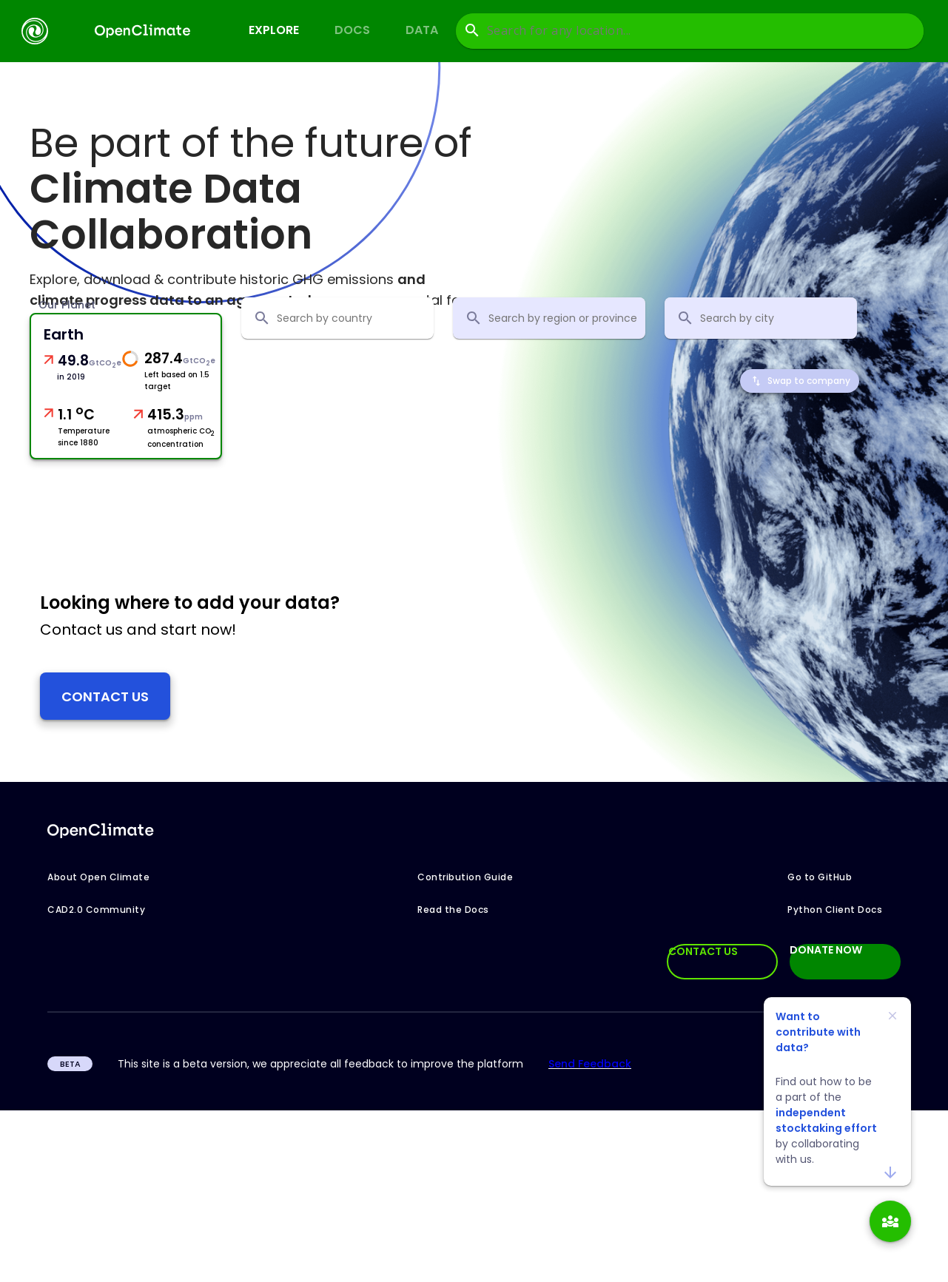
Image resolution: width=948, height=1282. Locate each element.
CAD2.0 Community (96, 910)
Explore (274, 29)
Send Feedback (589, 1064)
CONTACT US (703, 952)
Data (422, 29)
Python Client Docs (834, 910)
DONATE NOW (826, 951)
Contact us (105, 696)
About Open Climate (98, 877)
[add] (890, 1221)
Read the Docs (453, 910)
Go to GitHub (819, 877)
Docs (352, 29)
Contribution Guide (465, 877)
